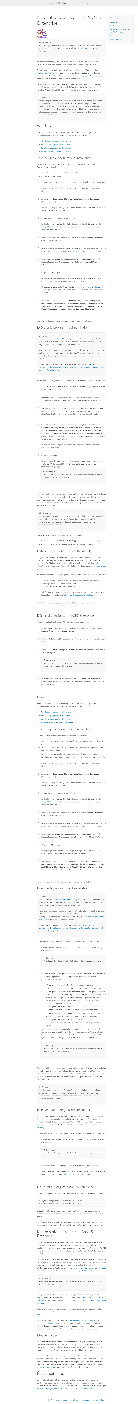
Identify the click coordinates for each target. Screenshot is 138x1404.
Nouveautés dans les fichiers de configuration (79, 1329)
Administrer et (65, 1388)
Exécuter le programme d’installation (55, 144)
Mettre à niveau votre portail (80, 1270)
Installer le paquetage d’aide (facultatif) (56, 148)
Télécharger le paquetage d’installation (56, 141)
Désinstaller (57, 152)
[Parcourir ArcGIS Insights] (67, 3)
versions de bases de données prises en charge (57, 1311)
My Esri (63, 188)
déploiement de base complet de (83, 76)
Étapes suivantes (116, 39)
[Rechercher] (87, 3)
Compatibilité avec (56, 227)
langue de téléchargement (80, 251)
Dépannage (114, 36)
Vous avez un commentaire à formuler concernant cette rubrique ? (78, 1400)
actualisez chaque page (47, 1367)
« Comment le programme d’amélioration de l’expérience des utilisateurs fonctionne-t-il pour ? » (71, 367)
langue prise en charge (91, 287)
